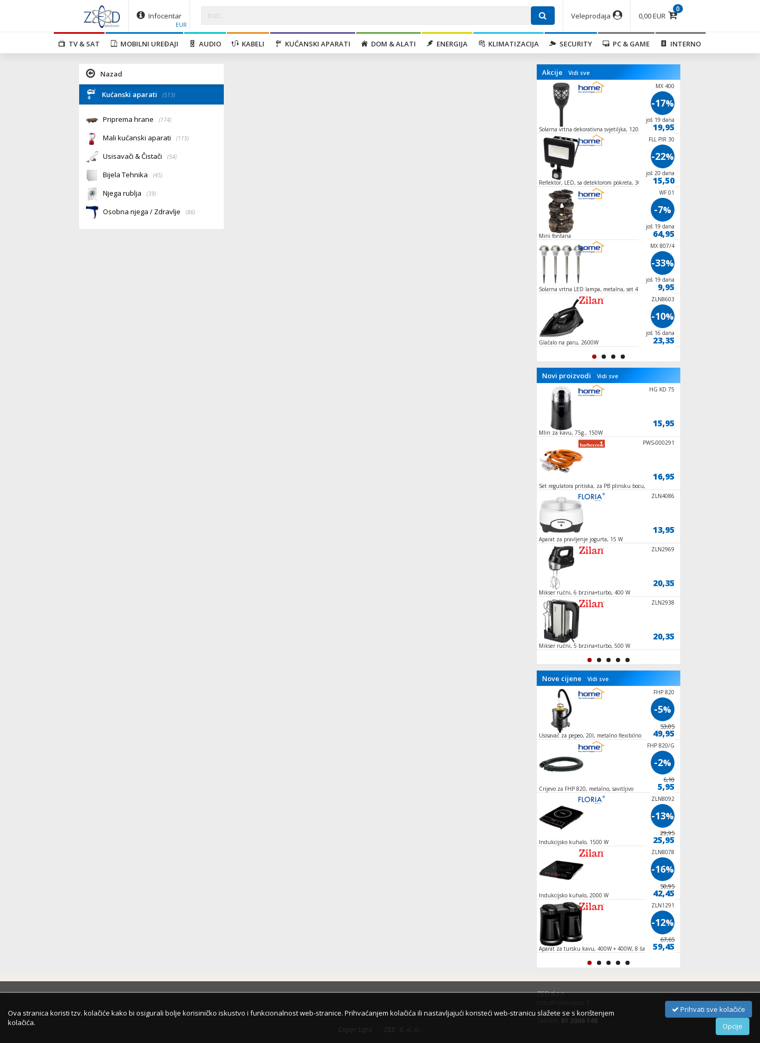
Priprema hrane (137, 120)
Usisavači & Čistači (140, 157)
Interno (680, 44)
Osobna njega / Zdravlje (149, 212)
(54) (172, 156)
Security (570, 44)
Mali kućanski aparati (146, 138)
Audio (205, 44)
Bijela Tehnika (133, 175)
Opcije (733, 1026)
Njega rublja (129, 193)
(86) (190, 212)
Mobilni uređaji (144, 44)
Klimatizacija (508, 44)
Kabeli (248, 44)
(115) (182, 138)
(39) (151, 193)
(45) (158, 175)
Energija (447, 44)
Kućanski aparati (312, 44)
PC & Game (626, 44)
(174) (165, 119)
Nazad (104, 73)
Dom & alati (388, 44)
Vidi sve (579, 72)
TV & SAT (79, 44)
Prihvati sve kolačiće (708, 1009)
